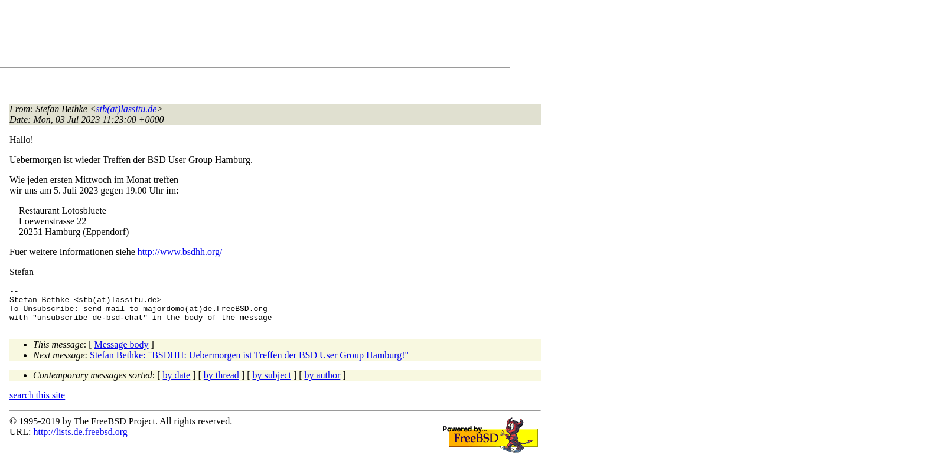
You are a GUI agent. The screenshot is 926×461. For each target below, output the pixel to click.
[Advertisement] (224, 36)
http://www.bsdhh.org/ (180, 252)
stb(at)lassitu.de (126, 109)
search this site (37, 402)
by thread (221, 382)
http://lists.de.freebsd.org (80, 439)
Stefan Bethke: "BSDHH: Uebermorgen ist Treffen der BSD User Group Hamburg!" (249, 362)
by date (177, 382)
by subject (272, 382)
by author (322, 382)
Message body (121, 351)
